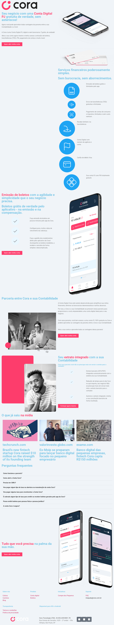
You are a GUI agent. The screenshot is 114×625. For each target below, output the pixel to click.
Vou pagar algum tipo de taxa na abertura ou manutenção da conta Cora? (29, 487)
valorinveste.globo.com (56, 445)
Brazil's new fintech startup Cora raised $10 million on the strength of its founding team (19, 454)
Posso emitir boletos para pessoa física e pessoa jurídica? (23, 501)
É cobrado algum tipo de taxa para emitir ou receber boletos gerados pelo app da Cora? (34, 497)
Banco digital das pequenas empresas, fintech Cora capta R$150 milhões (91, 454)
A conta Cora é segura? (11, 506)
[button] (57, 473)
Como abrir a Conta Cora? (12, 478)
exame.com (84, 445)
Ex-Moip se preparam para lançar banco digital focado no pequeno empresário (57, 454)
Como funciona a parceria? (12, 473)
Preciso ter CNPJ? (9, 483)
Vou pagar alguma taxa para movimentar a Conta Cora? (23, 492)
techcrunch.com (14, 445)
